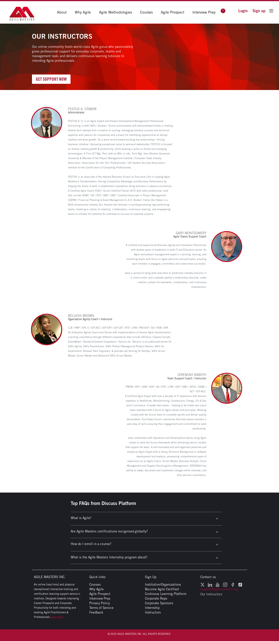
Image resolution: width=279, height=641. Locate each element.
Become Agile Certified (162, 589)
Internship (152, 608)
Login (243, 10)
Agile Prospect (172, 12)
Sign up (258, 10)
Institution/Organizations (163, 584)
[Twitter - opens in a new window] (202, 584)
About (62, 12)
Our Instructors (211, 594)
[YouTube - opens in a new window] (217, 584)
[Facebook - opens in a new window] (233, 584)
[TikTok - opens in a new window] (240, 584)
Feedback (96, 612)
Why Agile (83, 12)
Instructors (153, 612)
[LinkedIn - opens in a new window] (210, 584)
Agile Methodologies (115, 12)
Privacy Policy (99, 603)
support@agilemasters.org (219, 589)
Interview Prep (204, 12)
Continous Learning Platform (165, 594)
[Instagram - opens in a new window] (225, 584)
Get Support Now (51, 79)
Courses (146, 12)
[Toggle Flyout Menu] (271, 10)
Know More (57, 617)
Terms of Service (101, 608)
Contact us (208, 577)
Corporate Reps (156, 598)
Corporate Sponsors (159, 603)
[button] (243, 11)
